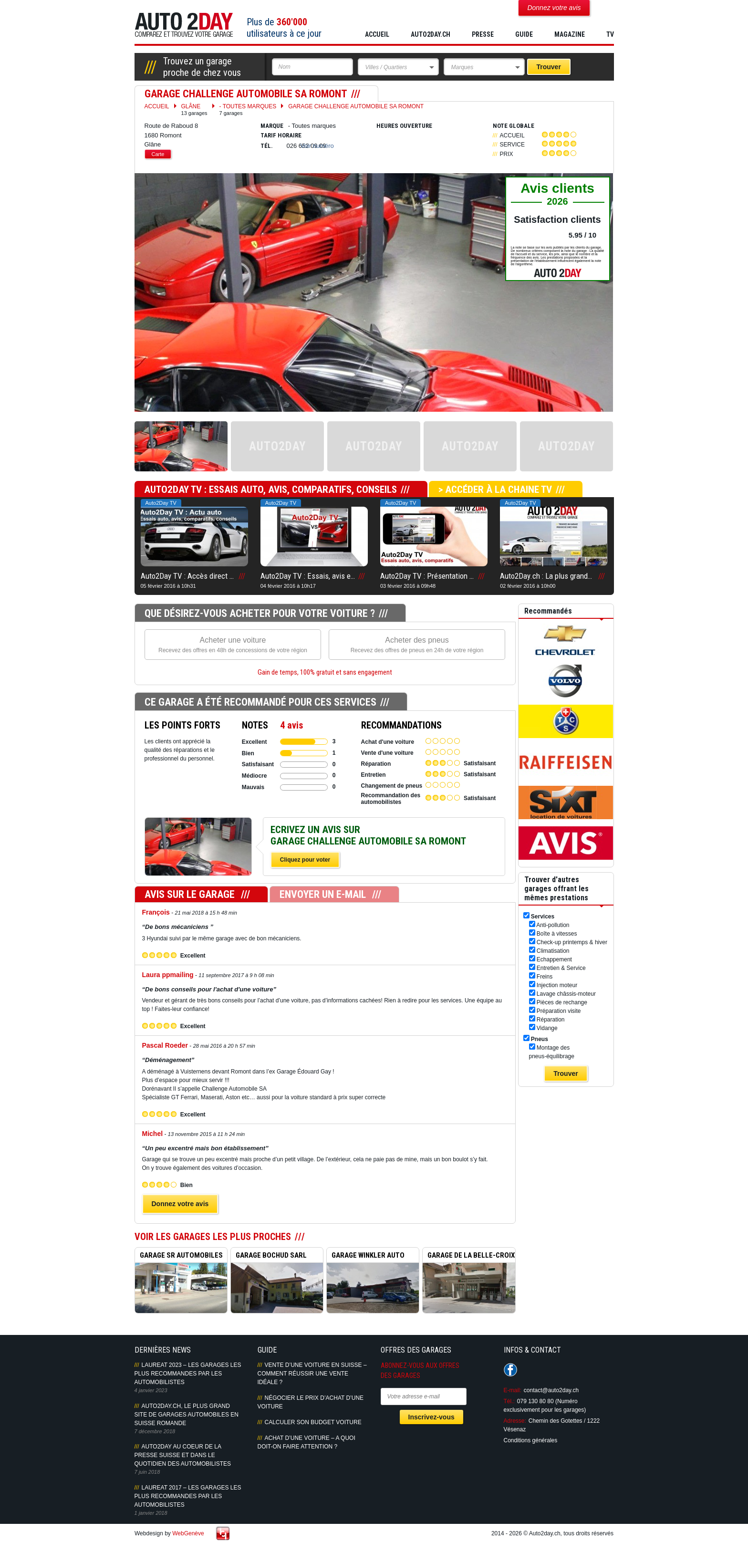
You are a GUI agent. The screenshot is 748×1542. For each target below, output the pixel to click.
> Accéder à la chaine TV (495, 489)
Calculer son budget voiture (313, 1422)
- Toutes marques (248, 109)
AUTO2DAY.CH (430, 34)
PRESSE (483, 34)
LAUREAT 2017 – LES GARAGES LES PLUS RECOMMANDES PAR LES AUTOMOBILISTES (188, 1496)
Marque (271, 125)
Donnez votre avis (180, 1204)
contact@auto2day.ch (551, 1390)
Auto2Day (184, 25)
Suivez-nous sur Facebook (510, 1369)
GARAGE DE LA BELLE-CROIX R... (469, 1256)
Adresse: (515, 1420)
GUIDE (524, 34)
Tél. (266, 145)
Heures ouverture (404, 125)
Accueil (377, 34)
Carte (158, 154)
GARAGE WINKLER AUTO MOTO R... (366, 1256)
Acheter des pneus (417, 645)
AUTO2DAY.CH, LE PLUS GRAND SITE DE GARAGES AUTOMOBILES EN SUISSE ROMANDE (187, 1415)
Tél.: (509, 1401)
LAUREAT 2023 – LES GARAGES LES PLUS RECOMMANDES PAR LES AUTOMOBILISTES (188, 1374)
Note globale (513, 125)
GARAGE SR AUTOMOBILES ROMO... (179, 1256)
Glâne (194, 109)
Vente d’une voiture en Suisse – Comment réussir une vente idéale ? (312, 1374)
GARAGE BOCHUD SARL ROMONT (269, 1256)
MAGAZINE (569, 34)
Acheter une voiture (233, 645)
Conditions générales (531, 1440)
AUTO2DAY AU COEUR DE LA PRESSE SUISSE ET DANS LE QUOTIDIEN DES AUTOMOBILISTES (183, 1455)
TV (610, 34)
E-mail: (512, 1390)
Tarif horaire (280, 135)
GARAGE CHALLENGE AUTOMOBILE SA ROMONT (356, 106)
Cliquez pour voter (305, 859)
